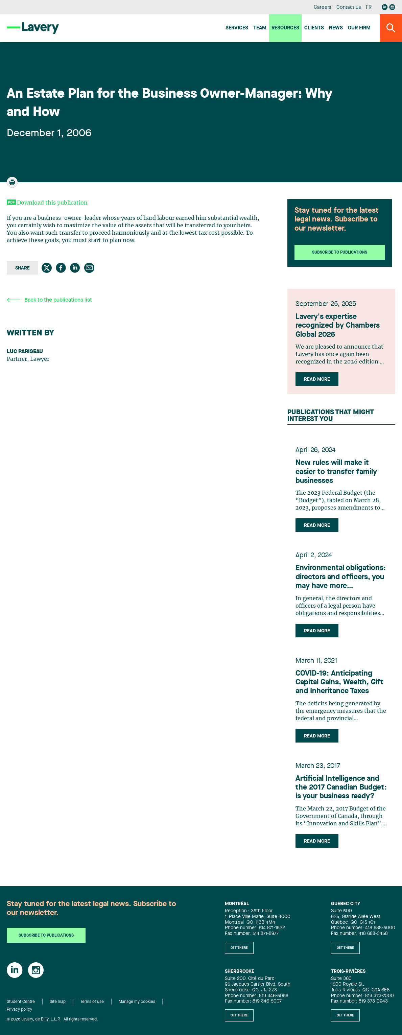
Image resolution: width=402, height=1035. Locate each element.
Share (22, 268)
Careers (323, 7)
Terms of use (92, 1002)
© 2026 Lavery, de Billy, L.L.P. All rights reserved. (52, 1019)
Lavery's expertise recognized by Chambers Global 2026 (337, 325)
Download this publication (52, 203)
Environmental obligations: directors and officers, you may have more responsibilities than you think (340, 577)
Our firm (359, 28)
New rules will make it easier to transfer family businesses (336, 472)
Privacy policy (19, 1010)
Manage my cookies (137, 1002)
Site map (58, 1002)
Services (237, 28)
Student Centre (21, 1002)
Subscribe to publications (339, 253)
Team (259, 28)
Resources (285, 28)
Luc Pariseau (25, 351)
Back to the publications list (49, 300)
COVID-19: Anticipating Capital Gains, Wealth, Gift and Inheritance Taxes (339, 682)
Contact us (348, 7)
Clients (314, 28)
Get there (239, 947)
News (336, 28)
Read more (317, 379)
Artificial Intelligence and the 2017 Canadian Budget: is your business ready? (341, 787)
